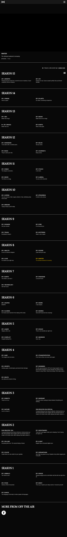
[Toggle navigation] (64, 2)
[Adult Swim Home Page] (5, 2)
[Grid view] (64, 73)
